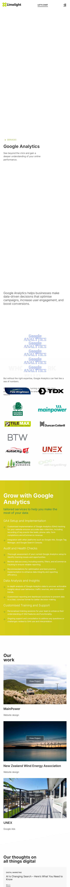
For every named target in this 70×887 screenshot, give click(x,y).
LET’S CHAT (43, 5)
